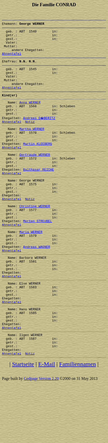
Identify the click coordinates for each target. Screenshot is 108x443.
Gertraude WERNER (34, 175)
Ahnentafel (11, 59)
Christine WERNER (34, 236)
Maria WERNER (30, 266)
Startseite (23, 420)
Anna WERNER (29, 115)
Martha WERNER (31, 145)
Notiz (30, 137)
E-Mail (46, 420)
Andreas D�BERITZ (39, 132)
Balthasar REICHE (38, 193)
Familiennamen (77, 420)
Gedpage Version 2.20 (41, 434)
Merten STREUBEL (37, 253)
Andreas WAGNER (36, 284)
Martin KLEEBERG (37, 163)
